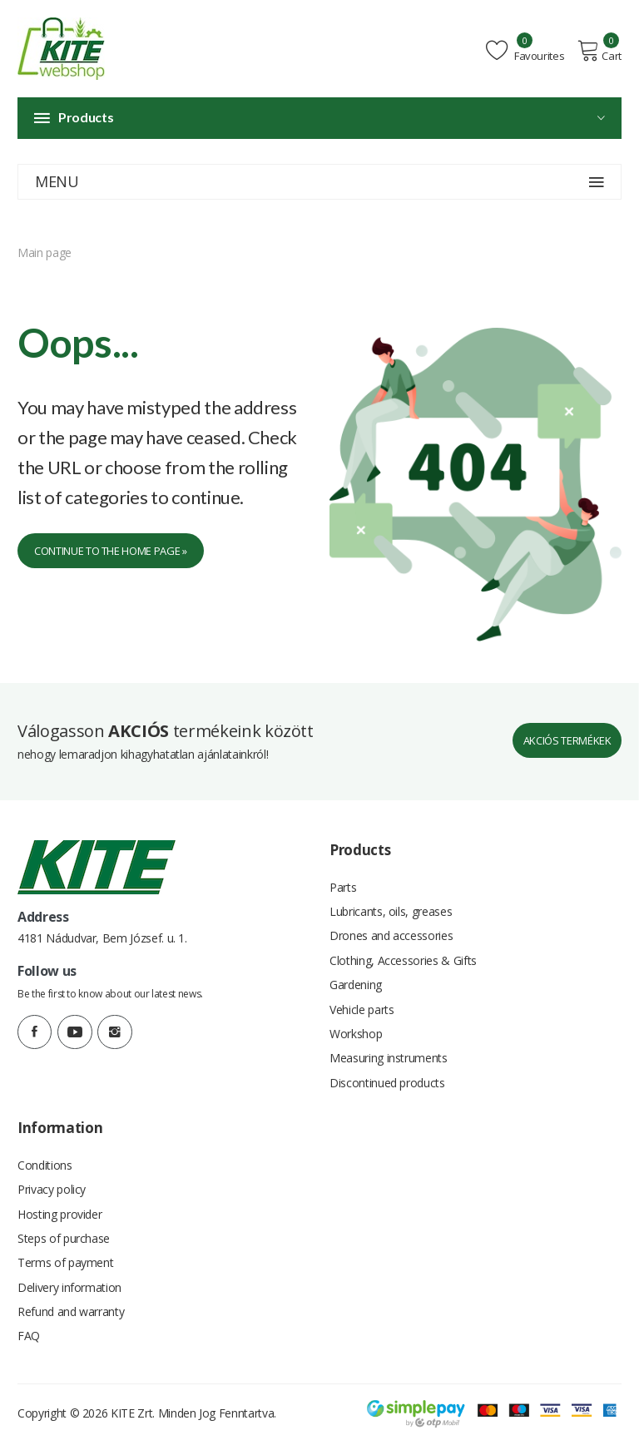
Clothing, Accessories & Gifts (403, 955)
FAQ (28, 1338)
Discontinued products (387, 1080)
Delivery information (69, 1288)
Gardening (355, 980)
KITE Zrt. (133, 1415)
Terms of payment (65, 1263)
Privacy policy (51, 1188)
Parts (342, 880)
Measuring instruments (388, 1055)
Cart (600, 50)
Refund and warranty (70, 1313)
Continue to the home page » (110, 550)
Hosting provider (59, 1213)
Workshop (355, 1030)
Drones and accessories (391, 930)
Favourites (527, 50)
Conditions (44, 1163)
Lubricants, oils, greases (390, 905)
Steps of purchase (63, 1238)
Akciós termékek (568, 733)
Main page (44, 252)
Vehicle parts (361, 1005)
